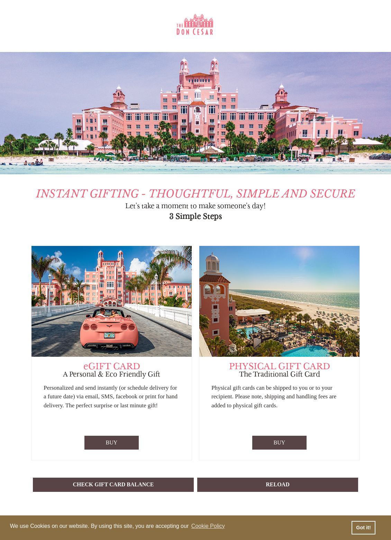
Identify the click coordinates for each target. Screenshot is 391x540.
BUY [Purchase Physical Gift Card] (279, 442)
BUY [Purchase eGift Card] (112, 442)
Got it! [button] (363, 527)
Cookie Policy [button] (208, 526)
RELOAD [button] (277, 484)
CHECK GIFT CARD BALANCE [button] (113, 484)
